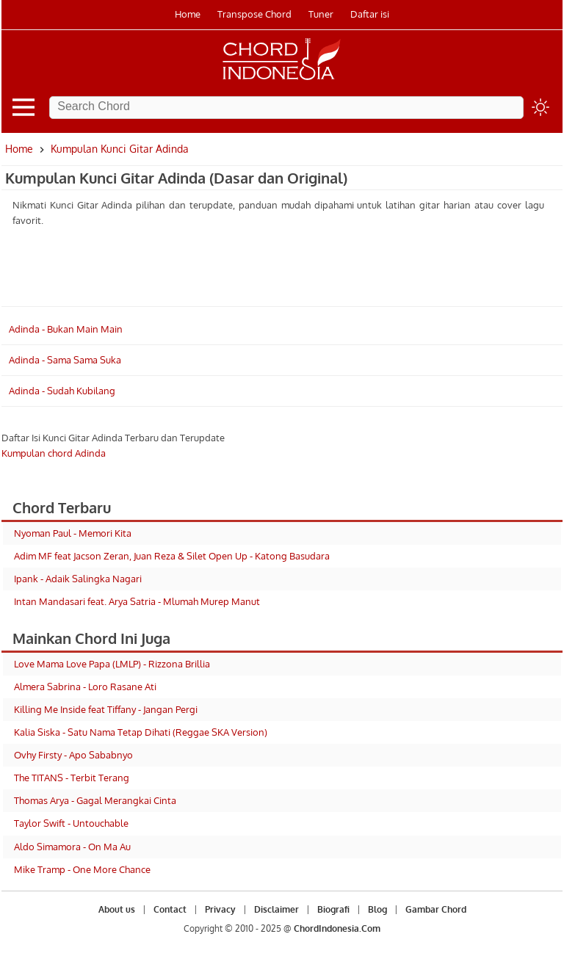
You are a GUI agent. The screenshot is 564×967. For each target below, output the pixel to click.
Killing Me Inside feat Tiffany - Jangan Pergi (106, 709)
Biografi (333, 909)
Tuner (320, 14)
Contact (170, 909)
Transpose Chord (254, 14)
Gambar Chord (435, 909)
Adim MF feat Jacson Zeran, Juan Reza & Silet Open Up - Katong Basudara (172, 556)
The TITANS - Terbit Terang (71, 777)
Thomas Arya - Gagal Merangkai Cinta (95, 800)
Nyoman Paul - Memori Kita (72, 533)
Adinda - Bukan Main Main (66, 329)
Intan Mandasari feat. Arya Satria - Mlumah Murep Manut (137, 601)
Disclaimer (276, 909)
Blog (377, 909)
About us (116, 909)
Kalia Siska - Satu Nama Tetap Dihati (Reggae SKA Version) (140, 732)
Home (187, 14)
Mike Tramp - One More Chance (82, 869)
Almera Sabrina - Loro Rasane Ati (85, 686)
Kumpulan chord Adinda (53, 453)
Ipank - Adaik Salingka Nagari (78, 578)
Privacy (220, 909)
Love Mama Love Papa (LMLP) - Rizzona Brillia (112, 664)
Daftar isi (369, 14)
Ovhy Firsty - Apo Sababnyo (73, 755)
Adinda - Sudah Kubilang (62, 390)
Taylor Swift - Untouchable (71, 823)
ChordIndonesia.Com (337, 928)
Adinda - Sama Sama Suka (65, 360)
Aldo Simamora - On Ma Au (72, 846)
